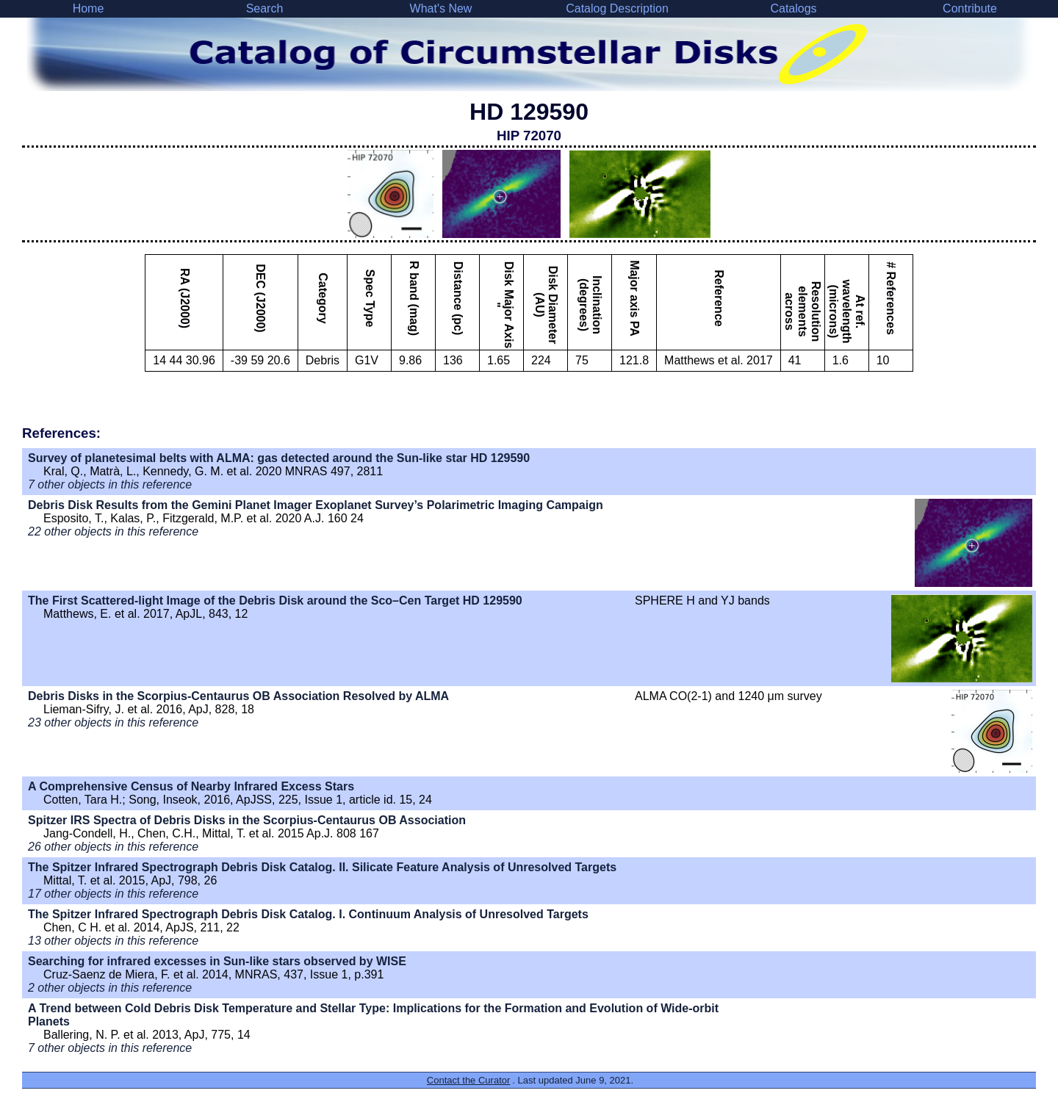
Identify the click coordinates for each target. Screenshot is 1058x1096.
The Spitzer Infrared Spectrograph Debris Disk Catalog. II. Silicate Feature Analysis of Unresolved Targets (322, 867)
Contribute (970, 8)
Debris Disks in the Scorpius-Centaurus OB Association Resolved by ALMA (238, 696)
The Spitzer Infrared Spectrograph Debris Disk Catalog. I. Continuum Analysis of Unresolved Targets (308, 914)
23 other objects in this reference (113, 722)
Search (265, 8)
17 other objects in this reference (113, 893)
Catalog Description (617, 8)
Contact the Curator (468, 1080)
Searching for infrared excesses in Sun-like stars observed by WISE (217, 961)
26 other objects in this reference (113, 846)
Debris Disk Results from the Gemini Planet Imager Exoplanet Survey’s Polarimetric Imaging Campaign (315, 505)
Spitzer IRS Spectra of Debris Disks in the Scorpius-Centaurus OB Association (247, 820)
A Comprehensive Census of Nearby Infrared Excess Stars (191, 786)
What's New (441, 8)
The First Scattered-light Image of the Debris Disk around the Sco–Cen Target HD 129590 (275, 600)
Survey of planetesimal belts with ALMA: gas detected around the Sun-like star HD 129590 (279, 458)
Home (88, 8)
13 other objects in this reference (113, 940)
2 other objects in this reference (110, 987)
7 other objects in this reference (110, 484)
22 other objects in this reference (113, 531)
